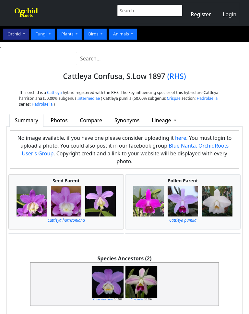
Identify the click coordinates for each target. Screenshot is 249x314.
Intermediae (88, 98)
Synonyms (126, 120)
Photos (59, 120)
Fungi (41, 34)
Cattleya (54, 92)
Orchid (14, 34)
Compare (91, 120)
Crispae (174, 98)
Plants (68, 34)
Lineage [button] (162, 120)
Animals (121, 34)
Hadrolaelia (207, 98)
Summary (26, 120)
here (180, 137)
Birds (94, 34)
